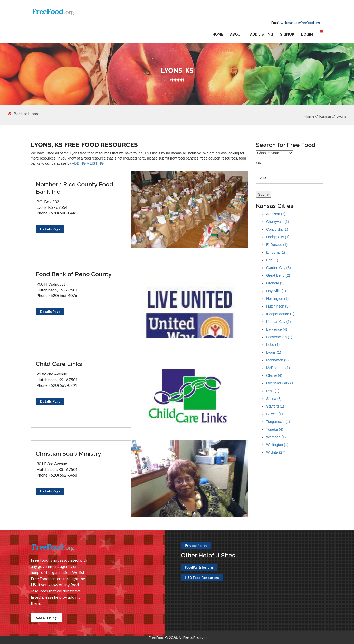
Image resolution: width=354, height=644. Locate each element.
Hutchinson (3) (278, 306)
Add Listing (261, 34)
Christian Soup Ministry (68, 453)
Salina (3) (274, 399)
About (236, 34)
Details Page (50, 229)
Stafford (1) (275, 406)
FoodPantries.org (199, 567)
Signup (287, 34)
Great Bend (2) (278, 275)
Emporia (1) (275, 252)
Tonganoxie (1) (278, 422)
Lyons (341, 116)
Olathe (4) (274, 375)
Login (307, 34)
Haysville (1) (276, 291)
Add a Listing (46, 618)
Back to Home (23, 114)
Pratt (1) (272, 391)
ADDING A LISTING (88, 163)
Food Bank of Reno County (74, 274)
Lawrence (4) (276, 329)
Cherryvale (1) (277, 222)
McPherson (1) (278, 368)
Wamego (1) (276, 437)
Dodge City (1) (277, 237)
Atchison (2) (275, 214)
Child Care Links (59, 363)
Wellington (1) (277, 445)
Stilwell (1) (274, 414)
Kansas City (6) (278, 322)
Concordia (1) (277, 229)
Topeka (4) (274, 429)
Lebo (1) (273, 345)
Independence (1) (280, 314)
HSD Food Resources (202, 578)
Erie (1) (272, 260)
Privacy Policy (196, 545)
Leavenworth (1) (279, 337)
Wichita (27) (275, 452)
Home (217, 34)
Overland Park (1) (280, 383)
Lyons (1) (273, 352)
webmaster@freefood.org (300, 23)
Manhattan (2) (277, 360)
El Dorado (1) (277, 245)
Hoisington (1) (277, 298)
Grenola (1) (275, 283)
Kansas (325, 116)
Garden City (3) (278, 268)
